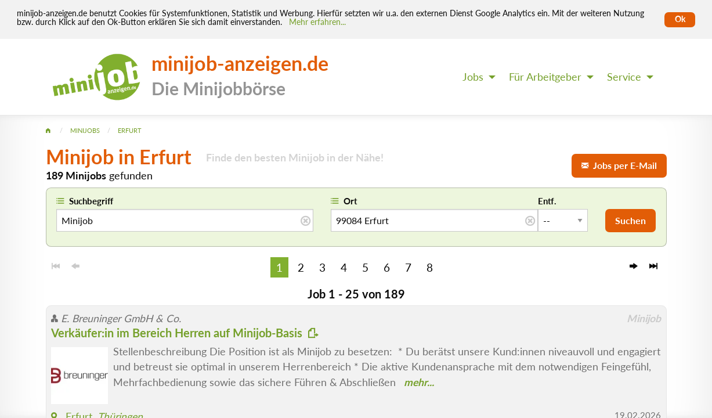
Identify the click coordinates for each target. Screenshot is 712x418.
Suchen (630, 220)
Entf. (547, 201)
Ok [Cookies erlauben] (680, 19)
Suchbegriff (91, 201)
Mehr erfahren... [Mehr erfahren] (317, 22)
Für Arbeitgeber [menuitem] (545, 77)
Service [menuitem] (624, 77)
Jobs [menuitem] (472, 77)
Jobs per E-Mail (619, 165)
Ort (350, 201)
